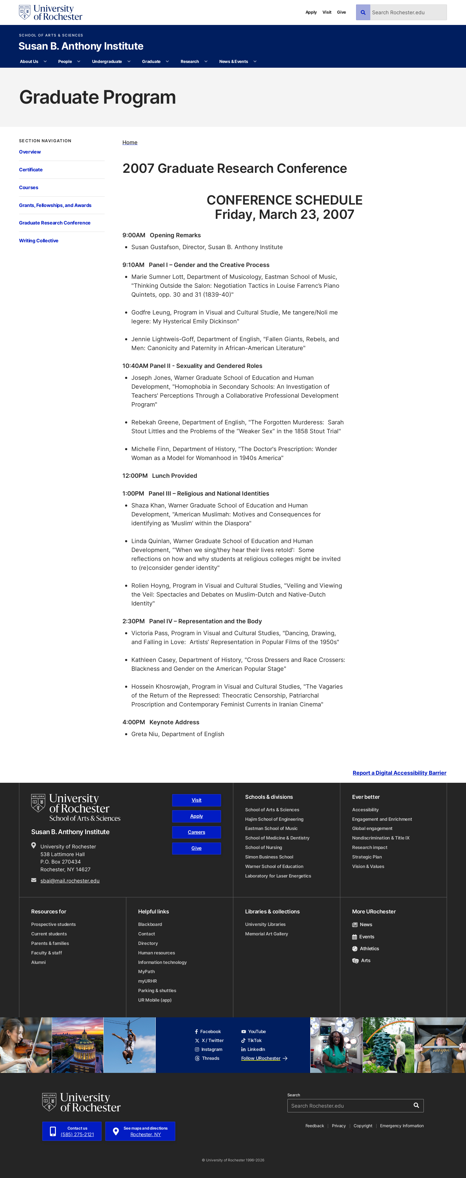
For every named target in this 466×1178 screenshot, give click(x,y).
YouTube (253, 1031)
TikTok (251, 1040)
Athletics (365, 948)
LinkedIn (253, 1049)
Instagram (208, 1049)
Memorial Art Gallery (266, 934)
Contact (146, 934)
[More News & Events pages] (255, 61)
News (362, 924)
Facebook (208, 1031)
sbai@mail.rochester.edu (70, 880)
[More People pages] (79, 61)
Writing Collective (39, 240)
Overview (30, 151)
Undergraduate (107, 61)
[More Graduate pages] (167, 61)
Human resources (156, 953)
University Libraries (265, 924)
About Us (29, 61)
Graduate (151, 61)
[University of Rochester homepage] (50, 12)
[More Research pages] (206, 61)
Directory (148, 943)
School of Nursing (263, 847)
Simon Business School (269, 857)
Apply (311, 12)
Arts (361, 960)
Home (130, 142)
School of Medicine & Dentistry (277, 838)
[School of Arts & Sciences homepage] (76, 807)
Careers (196, 832)
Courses (28, 187)
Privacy (339, 1125)
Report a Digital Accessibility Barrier (399, 773)
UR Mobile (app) (155, 1000)
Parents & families (50, 943)
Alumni (38, 962)
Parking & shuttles (157, 990)
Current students (49, 934)
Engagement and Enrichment (382, 819)
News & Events (233, 61)
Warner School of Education (274, 866)
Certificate (30, 169)
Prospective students (53, 924)
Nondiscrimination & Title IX (381, 838)
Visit (326, 12)
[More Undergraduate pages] (129, 61)
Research (190, 61)
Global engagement (372, 828)
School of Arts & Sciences (51, 35)
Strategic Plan (367, 857)
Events (363, 936)
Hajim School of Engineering (274, 819)
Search (293, 1095)
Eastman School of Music (271, 828)
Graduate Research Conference (55, 222)
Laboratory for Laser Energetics (278, 876)
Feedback (315, 1125)
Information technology (162, 962)
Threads (207, 1058)
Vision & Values (368, 866)
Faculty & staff (46, 953)
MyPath (146, 971)
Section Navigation (45, 141)
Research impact (370, 847)
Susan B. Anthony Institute (80, 46)
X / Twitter (209, 1040)
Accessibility (365, 810)
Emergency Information (402, 1125)
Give (341, 12)
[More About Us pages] (45, 61)
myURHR (147, 981)
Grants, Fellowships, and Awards (55, 205)
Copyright (363, 1125)
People (65, 61)
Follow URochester (264, 1058)
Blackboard (150, 924)
